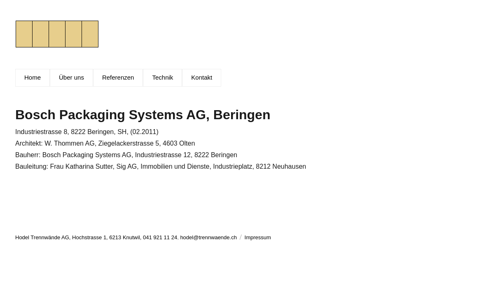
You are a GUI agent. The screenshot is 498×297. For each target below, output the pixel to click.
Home (32, 77)
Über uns (71, 77)
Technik (162, 77)
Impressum (258, 237)
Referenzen (118, 77)
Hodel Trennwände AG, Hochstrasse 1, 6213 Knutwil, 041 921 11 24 (96, 237)
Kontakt (201, 77)
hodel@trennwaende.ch (208, 237)
